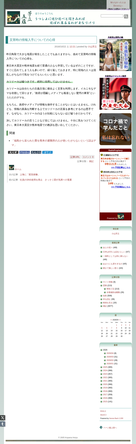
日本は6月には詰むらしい (114, 252)
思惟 (105, 285)
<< (111, 320)
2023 (105, 374)
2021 (105, 381)
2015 (105, 401)
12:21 (72, 46)
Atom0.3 (103, 415)
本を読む (107, 299)
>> (120, 320)
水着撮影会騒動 (113, 292)
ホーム (15, 169)
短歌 (105, 296)
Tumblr (2, 423)
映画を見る (108, 303)
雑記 (91, 161)
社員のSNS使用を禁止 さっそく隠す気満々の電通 (46, 179)
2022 (105, 377)
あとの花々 (108, 247)
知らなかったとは (118, 4)
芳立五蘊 (17, 15)
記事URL (75, 157)
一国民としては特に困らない (115, 256)
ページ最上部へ (110, 428)
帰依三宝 (110, 289)
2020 (105, 384)
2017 (105, 394)
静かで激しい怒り (110, 268)
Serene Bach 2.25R (116, 418)
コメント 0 (88, 157)
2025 (105, 367)
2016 (105, 398)
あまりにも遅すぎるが (112, 264)
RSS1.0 (103, 411)
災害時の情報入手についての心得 (32, 39)
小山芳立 (92, 46)
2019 (105, 388)
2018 (105, 391)
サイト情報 (108, 282)
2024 (105, 370)
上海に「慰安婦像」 (30, 174)
